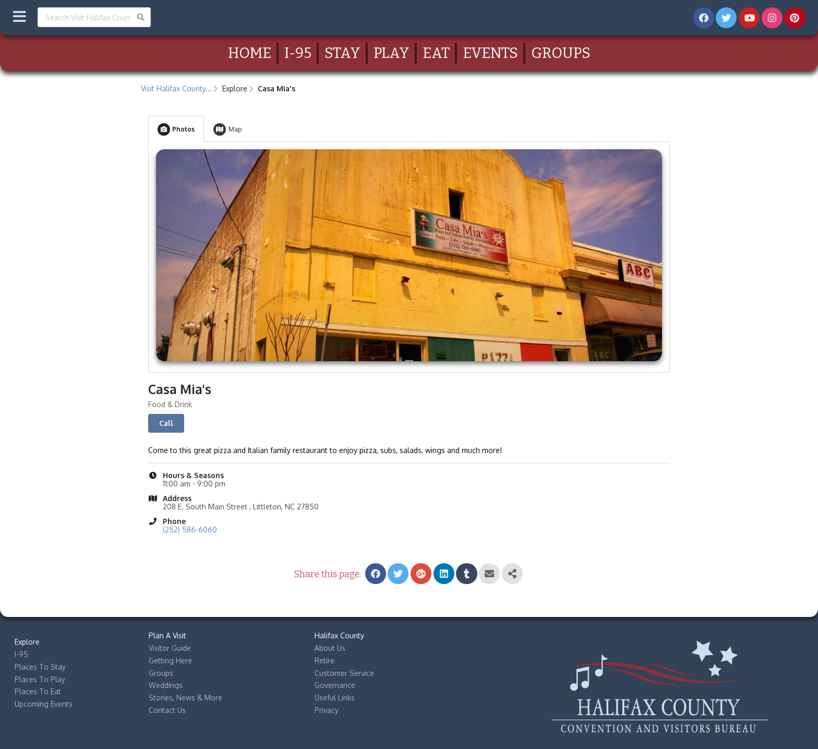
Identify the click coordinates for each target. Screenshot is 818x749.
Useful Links (335, 697)
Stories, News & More (185, 697)
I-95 (297, 53)
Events (490, 53)
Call (166, 423)
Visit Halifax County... (176, 88)
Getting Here (170, 660)
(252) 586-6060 (190, 529)
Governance (335, 685)
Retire (324, 660)
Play (392, 53)
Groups (561, 53)
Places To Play (40, 679)
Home (249, 53)
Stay (342, 53)
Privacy (327, 710)
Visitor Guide (170, 648)
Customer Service (344, 673)
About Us (330, 648)
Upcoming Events (44, 703)
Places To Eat (38, 691)
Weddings (166, 685)
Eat (436, 53)
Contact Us (167, 710)
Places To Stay (40, 666)
